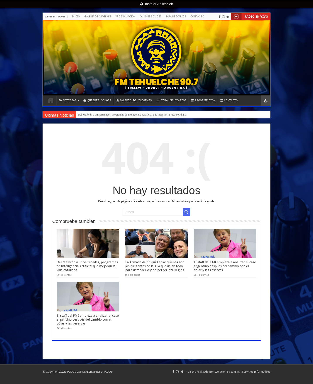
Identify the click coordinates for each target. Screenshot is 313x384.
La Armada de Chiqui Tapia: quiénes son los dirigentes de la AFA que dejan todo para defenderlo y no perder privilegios (154, 266)
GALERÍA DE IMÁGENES (97, 16)
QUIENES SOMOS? (150, 16)
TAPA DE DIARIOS (176, 16)
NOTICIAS (67, 100)
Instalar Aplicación (156, 4)
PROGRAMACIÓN (125, 16)
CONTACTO (197, 16)
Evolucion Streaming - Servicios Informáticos (242, 371)
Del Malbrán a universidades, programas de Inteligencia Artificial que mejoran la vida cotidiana (132, 114)
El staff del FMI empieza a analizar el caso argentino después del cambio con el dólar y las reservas (225, 266)
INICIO (76, 16)
